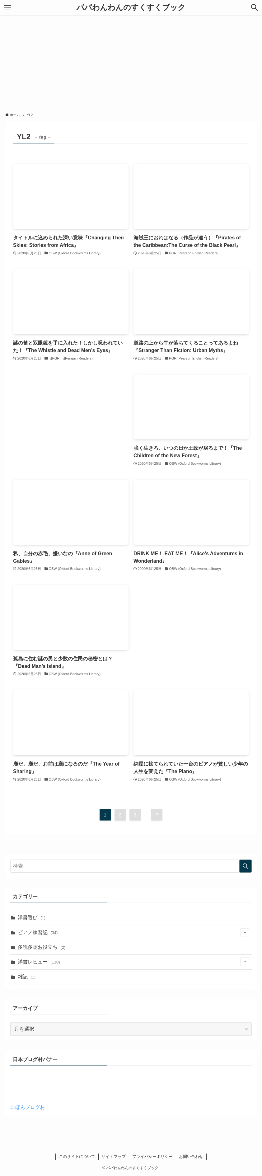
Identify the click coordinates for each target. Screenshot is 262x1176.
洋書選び (31, 917)
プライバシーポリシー (152, 1156)
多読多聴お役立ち (41, 947)
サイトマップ (113, 1156)
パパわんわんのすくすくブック (131, 7)
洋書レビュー (133, 962)
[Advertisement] (131, 61)
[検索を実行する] (245, 866)
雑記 (26, 976)
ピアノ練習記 (133, 932)
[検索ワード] (131, 866)
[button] (254, 7)
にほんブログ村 (27, 1107)
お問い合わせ (191, 1156)
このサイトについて (77, 1156)
